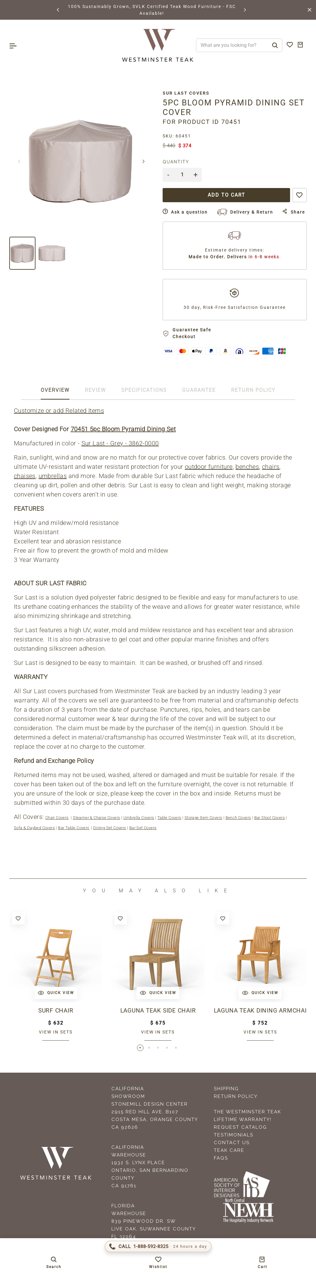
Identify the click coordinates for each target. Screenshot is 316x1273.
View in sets (56, 1031)
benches (247, 466)
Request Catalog (240, 1127)
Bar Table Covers (73, 827)
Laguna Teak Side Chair (158, 1010)
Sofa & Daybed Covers (34, 827)
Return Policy (236, 1096)
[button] (58, 9)
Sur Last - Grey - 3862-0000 (120, 443)
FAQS (221, 1158)
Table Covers (169, 817)
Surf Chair (56, 1010)
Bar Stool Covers (269, 817)
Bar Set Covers (143, 827)
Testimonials (233, 1135)
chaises (24, 476)
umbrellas (53, 476)
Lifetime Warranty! (243, 1120)
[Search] (275, 45)
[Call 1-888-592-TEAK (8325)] (158, 1246)
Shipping (226, 1089)
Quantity (176, 161)
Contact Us (232, 1143)
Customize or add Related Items (59, 410)
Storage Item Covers (203, 817)
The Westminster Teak (247, 1112)
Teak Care (229, 1150)
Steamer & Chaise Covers (96, 817)
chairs (270, 466)
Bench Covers (238, 817)
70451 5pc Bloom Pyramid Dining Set (123, 429)
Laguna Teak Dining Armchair (260, 1010)
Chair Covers (57, 817)
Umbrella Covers (138, 817)
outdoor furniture (209, 466)
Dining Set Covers (109, 827)
